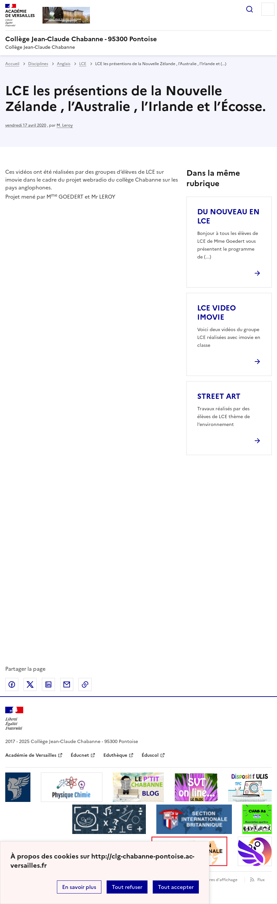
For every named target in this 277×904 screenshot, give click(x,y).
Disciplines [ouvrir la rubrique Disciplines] (38, 64)
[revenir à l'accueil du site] (138, 39)
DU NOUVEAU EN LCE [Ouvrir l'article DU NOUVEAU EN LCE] (228, 216)
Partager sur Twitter (30, 684)
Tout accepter (176, 887)
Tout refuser (127, 887)
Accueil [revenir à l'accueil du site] (12, 64)
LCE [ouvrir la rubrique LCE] (82, 64)
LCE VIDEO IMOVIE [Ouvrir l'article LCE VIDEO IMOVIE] (216, 313)
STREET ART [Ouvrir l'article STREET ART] (218, 396)
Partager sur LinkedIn (48, 684)
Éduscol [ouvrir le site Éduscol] (150, 755)
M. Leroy (65, 125)
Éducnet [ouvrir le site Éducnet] (80, 755)
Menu (267, 9)
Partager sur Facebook (11, 684)
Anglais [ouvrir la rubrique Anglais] (63, 64)
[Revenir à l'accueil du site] (14, 718)
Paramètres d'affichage (215, 880)
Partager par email (66, 684)
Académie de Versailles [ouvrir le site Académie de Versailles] (30, 755)
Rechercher (249, 9)
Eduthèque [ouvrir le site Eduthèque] (115, 755)
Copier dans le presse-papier (85, 684)
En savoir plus (79, 887)
